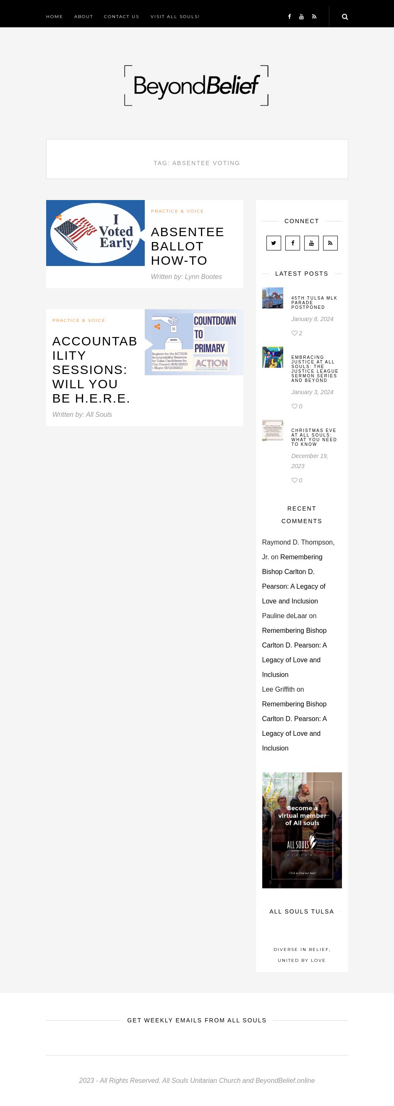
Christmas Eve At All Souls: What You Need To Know (314, 437)
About (83, 16)
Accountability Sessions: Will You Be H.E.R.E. (95, 369)
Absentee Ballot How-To (188, 246)
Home (54, 16)
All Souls (99, 414)
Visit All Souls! (175, 16)
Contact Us (121, 16)
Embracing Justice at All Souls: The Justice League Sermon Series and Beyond (315, 369)
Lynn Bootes (203, 276)
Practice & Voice (177, 211)
